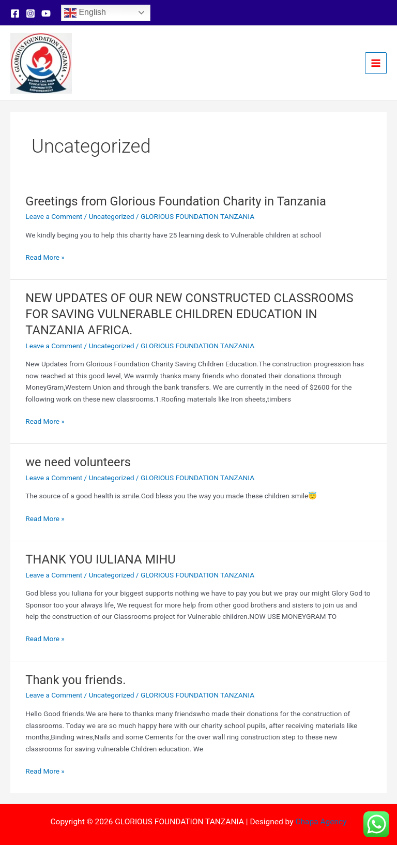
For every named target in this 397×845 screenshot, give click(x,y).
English (85, 13)
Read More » (45, 257)
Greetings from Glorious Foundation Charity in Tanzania (175, 201)
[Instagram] (30, 13)
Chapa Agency (320, 821)
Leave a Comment (53, 216)
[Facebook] (15, 13)
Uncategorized (111, 216)
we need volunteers (78, 462)
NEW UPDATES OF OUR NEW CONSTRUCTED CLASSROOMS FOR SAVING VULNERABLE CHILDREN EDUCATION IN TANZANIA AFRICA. (189, 314)
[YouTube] (46, 13)
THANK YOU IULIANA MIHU (100, 559)
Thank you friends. (75, 680)
